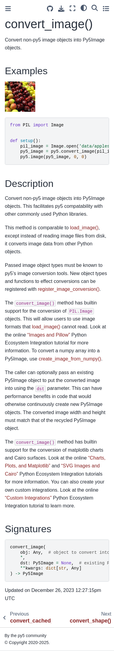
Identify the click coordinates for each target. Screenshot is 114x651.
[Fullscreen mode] (72, 8)
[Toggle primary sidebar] (8, 8)
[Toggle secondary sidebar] (106, 8)
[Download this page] (61, 9)
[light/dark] (83, 7)
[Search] (94, 7)
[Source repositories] (50, 9)
